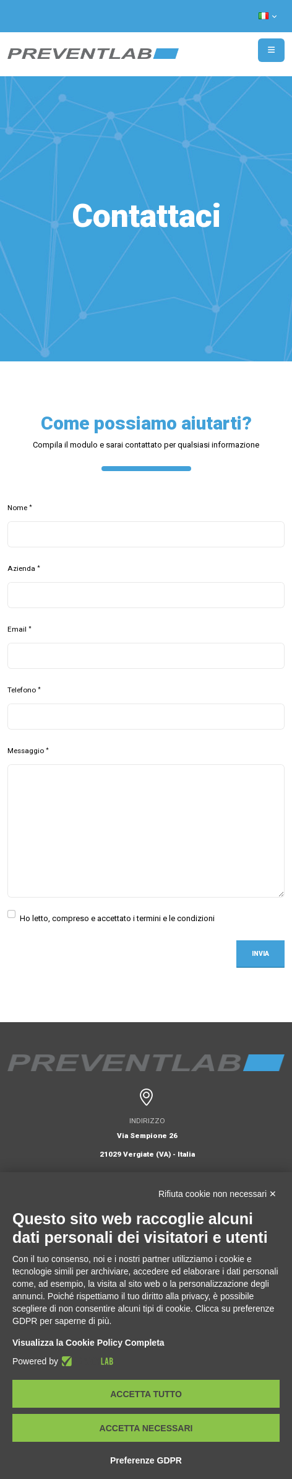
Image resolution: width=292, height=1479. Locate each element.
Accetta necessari (146, 1428)
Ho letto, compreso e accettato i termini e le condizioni (117, 917)
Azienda (21, 568)
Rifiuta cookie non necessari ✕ (217, 1194)
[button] (268, 16)
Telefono (21, 690)
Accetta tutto (146, 1394)
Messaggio (25, 750)
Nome (17, 507)
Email (17, 629)
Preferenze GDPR (146, 1460)
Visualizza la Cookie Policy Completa (88, 1343)
